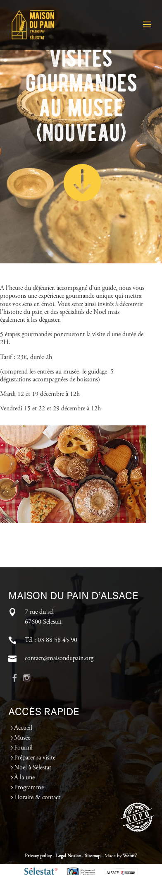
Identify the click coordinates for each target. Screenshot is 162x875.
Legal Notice (68, 855)
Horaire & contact (37, 797)
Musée (22, 738)
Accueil (23, 728)
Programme (29, 787)
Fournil (23, 748)
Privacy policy (38, 855)
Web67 (130, 855)
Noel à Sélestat (32, 767)
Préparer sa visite (34, 757)
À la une (24, 777)
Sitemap (92, 855)
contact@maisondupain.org (59, 658)
